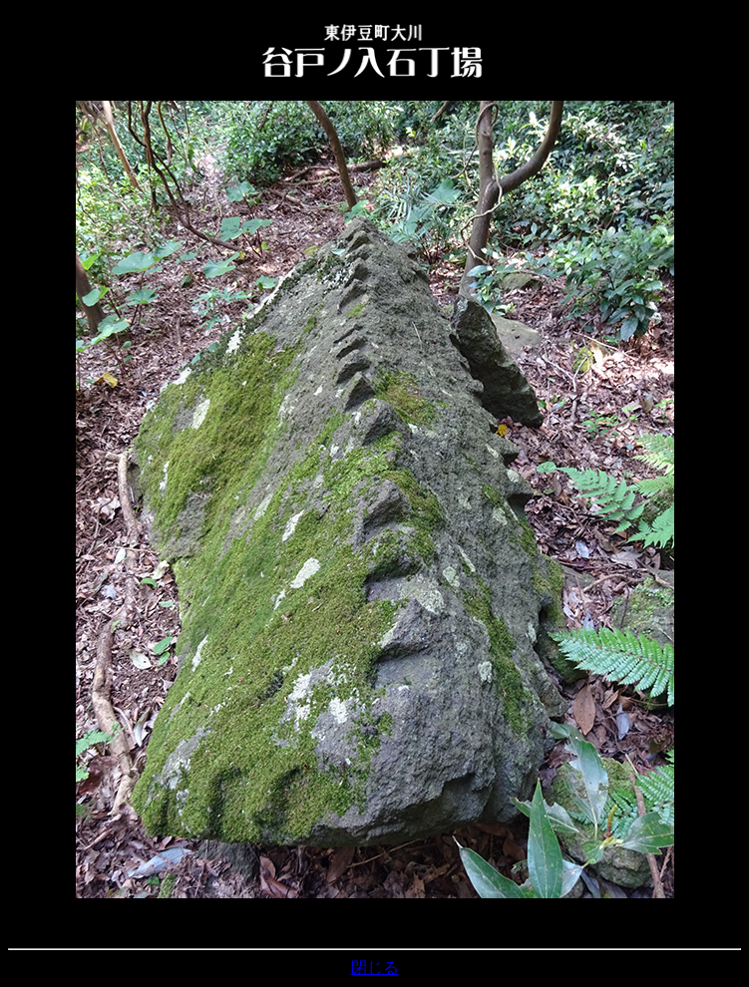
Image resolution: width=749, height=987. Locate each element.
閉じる (375, 967)
